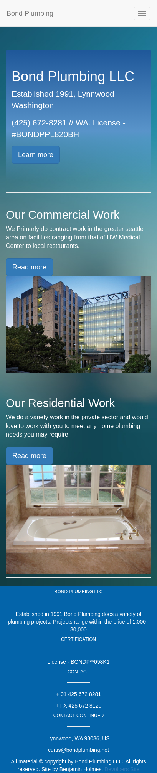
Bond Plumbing (30, 13)
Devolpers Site (121, 769)
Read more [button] (29, 267)
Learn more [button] (35, 155)
